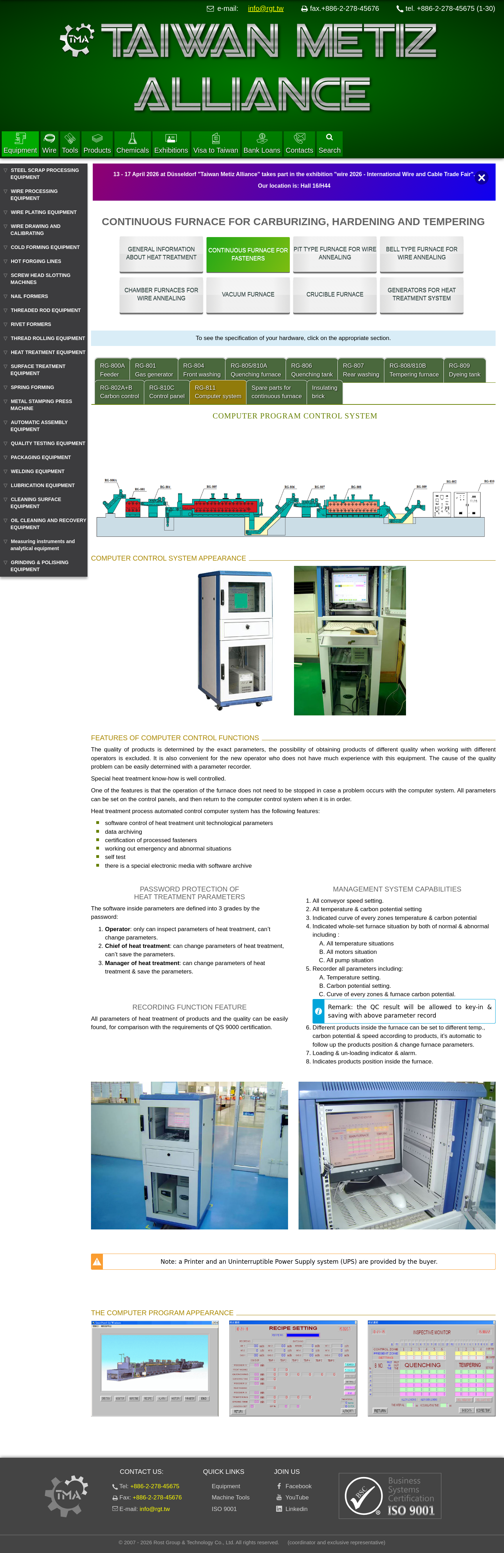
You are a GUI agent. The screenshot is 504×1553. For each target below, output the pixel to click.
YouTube (295, 1497)
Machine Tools (231, 1497)
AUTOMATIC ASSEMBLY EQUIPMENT (39, 426)
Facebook (297, 1486)
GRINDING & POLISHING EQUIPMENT (39, 566)
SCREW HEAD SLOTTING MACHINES (40, 278)
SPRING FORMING (32, 387)
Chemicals (132, 143)
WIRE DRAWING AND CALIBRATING (35, 229)
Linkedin (295, 1509)
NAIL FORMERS (29, 296)
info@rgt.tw (266, 8)
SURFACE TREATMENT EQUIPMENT (37, 369)
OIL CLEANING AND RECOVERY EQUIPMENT (48, 524)
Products (97, 143)
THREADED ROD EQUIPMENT (46, 310)
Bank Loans (262, 143)
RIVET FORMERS (31, 324)
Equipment (20, 143)
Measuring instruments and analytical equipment (42, 545)
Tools (70, 143)
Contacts (299, 143)
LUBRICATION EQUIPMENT (43, 485)
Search (329, 144)
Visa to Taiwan (215, 143)
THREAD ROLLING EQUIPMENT (48, 338)
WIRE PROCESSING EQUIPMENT (34, 194)
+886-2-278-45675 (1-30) (456, 8)
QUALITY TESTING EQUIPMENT (48, 443)
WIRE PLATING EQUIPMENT (44, 212)
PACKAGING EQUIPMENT (41, 457)
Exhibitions (171, 143)
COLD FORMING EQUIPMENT (45, 247)
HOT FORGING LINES (36, 261)
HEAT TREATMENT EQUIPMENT (48, 352)
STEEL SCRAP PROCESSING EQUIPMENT (44, 173)
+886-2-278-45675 (154, 1486)
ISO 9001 (224, 1509)
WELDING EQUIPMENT (37, 471)
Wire (49, 143)
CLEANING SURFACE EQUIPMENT (35, 503)
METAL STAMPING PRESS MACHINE (41, 404)
